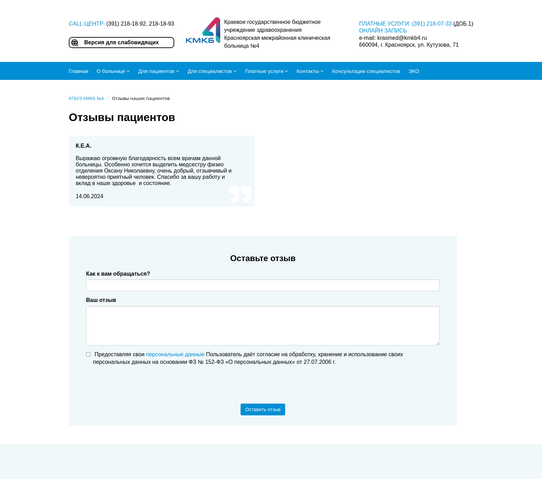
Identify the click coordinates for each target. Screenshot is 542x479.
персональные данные (175, 354)
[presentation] (138, 384)
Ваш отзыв (101, 300)
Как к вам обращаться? (118, 274)
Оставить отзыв (263, 409)
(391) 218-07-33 (432, 24)
